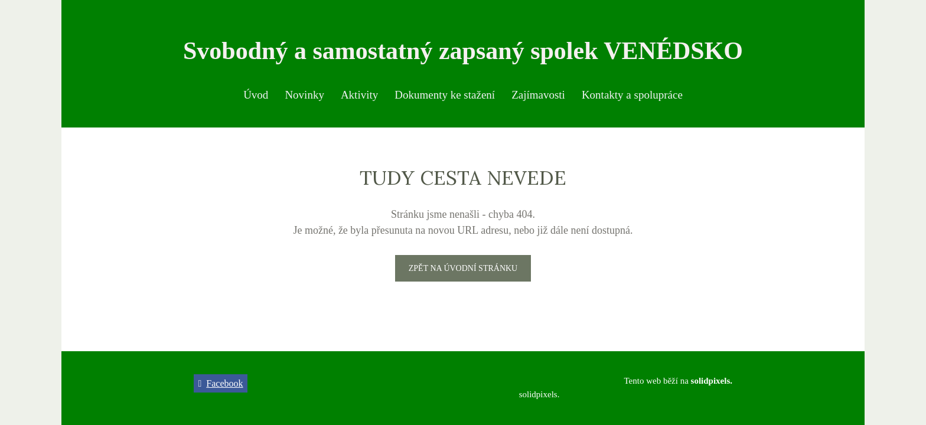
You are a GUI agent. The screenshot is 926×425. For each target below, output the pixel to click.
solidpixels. (539, 394)
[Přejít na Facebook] (220, 383)
